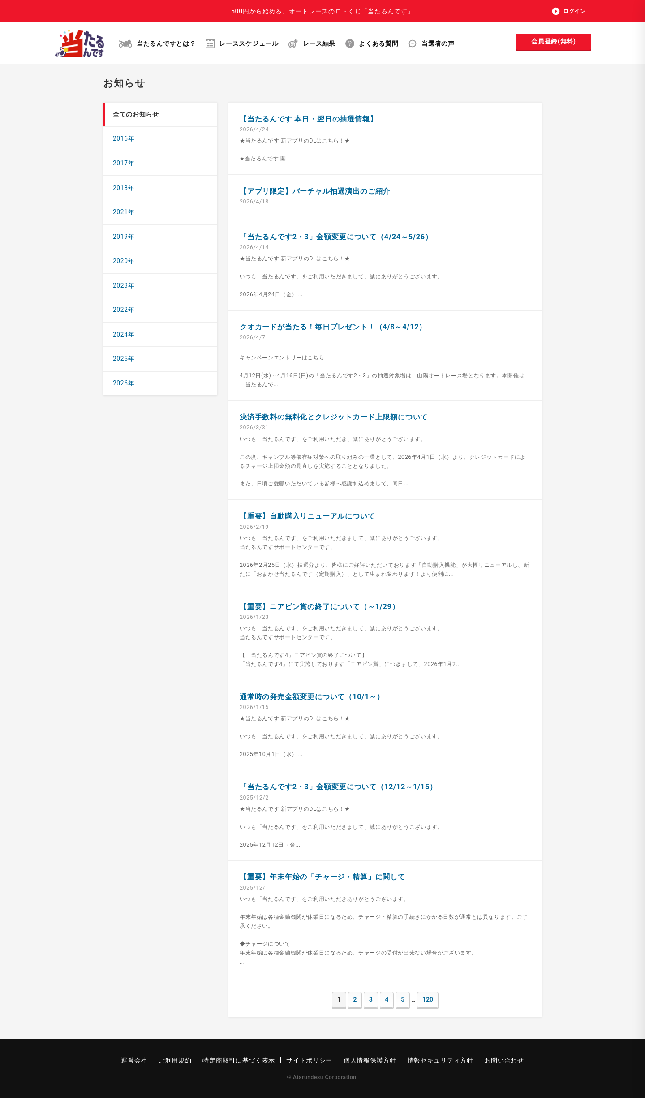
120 (427, 999)
